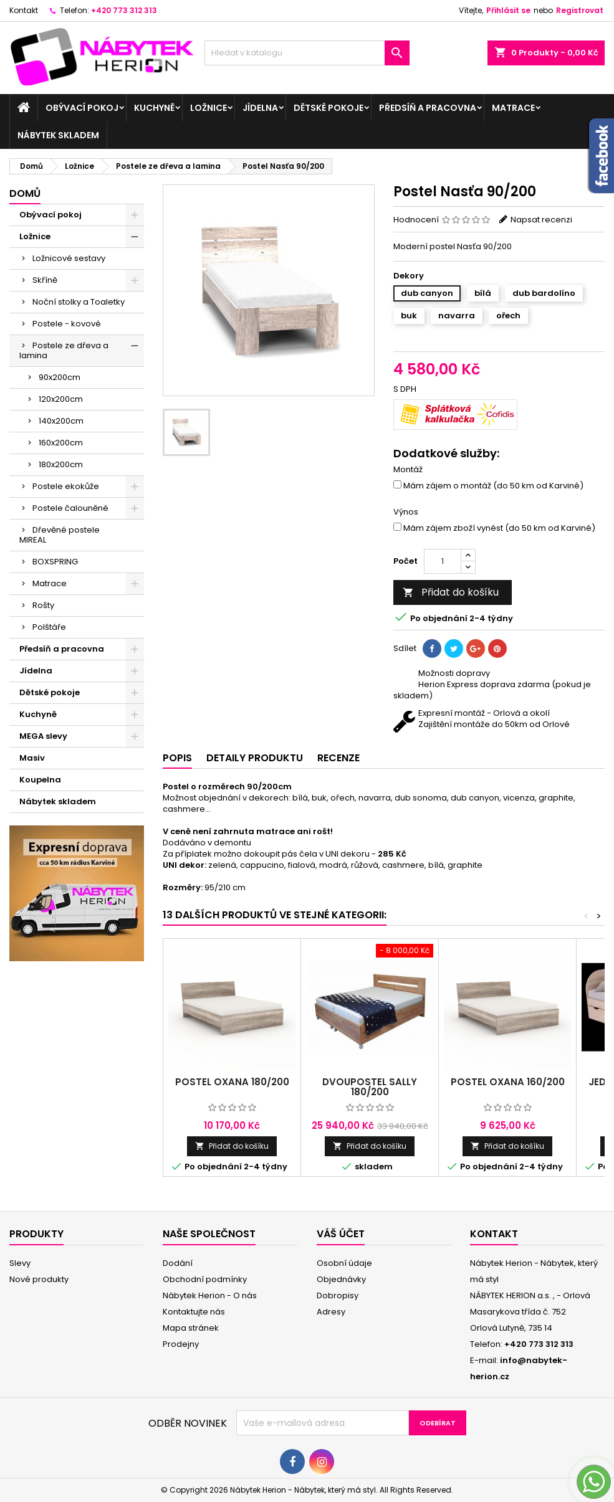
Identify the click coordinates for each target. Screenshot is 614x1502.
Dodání (178, 1263)
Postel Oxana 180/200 (232, 1081)
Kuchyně (154, 108)
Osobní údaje (344, 1263)
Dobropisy (337, 1295)
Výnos (405, 512)
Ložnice (208, 108)
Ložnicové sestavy (68, 258)
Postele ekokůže (65, 486)
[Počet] (442, 561)
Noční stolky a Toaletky (78, 302)
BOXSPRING (55, 562)
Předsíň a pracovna (427, 108)
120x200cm (61, 399)
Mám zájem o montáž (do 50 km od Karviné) (488, 486)
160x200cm (61, 443)
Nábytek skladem (58, 135)
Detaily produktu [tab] (254, 758)
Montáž (408, 469)
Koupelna (40, 780)
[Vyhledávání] (306, 52)
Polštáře (49, 627)
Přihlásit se (508, 10)
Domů (25, 193)
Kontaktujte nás (194, 1312)
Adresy (331, 1312)
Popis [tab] (177, 758)
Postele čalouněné (70, 508)
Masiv (32, 758)
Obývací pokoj (82, 108)
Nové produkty (39, 1279)
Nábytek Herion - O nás (210, 1295)
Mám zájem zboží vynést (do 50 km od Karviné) (494, 528)
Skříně (44, 280)
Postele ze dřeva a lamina (63, 350)
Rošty (43, 605)
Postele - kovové (66, 324)
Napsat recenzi (541, 220)
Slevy (20, 1263)
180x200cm (61, 464)
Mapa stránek (191, 1328)
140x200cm (61, 421)
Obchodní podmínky (205, 1279)
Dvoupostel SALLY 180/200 (369, 1086)
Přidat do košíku (451, 592)
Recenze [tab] (338, 758)
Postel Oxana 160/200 (508, 1081)
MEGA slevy (43, 736)
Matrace (513, 108)
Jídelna (260, 108)
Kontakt (23, 10)
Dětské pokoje (328, 108)
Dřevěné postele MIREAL (59, 535)
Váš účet (341, 1234)
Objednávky (341, 1279)
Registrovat (579, 10)
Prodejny (181, 1344)
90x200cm (59, 377)
